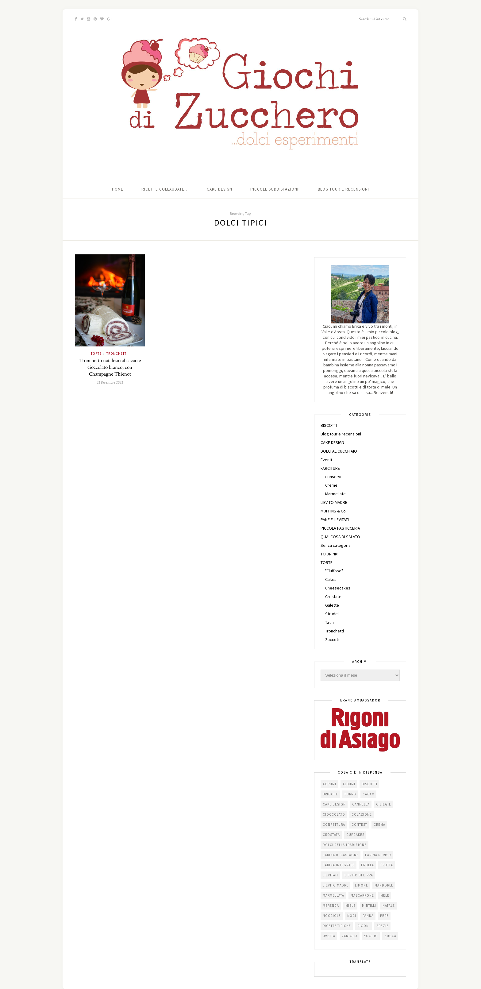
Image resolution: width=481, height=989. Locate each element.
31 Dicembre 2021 (110, 382)
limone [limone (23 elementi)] (361, 885)
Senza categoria (336, 545)
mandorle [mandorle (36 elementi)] (384, 885)
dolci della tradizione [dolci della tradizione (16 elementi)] (345, 845)
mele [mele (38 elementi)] (384, 895)
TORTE (96, 353)
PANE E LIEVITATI (335, 519)
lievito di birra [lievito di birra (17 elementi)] (358, 875)
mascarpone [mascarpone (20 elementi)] (362, 895)
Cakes (331, 579)
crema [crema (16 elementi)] (379, 824)
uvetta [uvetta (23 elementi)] (329, 936)
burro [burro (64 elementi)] (350, 794)
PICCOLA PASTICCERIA (340, 528)
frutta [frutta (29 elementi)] (386, 865)
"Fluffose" (334, 571)
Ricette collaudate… (165, 189)
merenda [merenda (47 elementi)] (331, 905)
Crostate (333, 596)
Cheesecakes (337, 588)
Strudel (332, 613)
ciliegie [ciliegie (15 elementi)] (383, 804)
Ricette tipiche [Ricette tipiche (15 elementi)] (337, 926)
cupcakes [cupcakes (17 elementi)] (355, 835)
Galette (332, 605)
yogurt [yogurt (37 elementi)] (371, 936)
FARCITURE (330, 468)
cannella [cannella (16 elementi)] (361, 804)
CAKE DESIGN (332, 442)
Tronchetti (117, 353)
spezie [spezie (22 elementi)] (382, 926)
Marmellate (335, 493)
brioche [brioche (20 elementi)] (330, 794)
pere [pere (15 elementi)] (384, 916)
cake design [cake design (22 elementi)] (334, 804)
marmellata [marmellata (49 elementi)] (333, 895)
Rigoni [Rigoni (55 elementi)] (363, 926)
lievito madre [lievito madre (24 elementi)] (335, 885)
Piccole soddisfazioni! (275, 189)
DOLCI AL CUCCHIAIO (339, 451)
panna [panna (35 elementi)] (368, 916)
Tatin (329, 622)
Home (117, 189)
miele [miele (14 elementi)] (350, 905)
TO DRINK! (329, 554)
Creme (331, 485)
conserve (334, 476)
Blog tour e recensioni (343, 189)
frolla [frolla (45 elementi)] (367, 865)
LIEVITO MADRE (334, 502)
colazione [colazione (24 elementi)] (362, 814)
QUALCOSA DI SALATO (340, 536)
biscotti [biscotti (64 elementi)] (369, 784)
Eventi (326, 459)
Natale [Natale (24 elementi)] (389, 905)
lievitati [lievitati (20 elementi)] (330, 875)
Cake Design (219, 189)
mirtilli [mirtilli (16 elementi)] (369, 905)
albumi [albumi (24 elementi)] (349, 784)
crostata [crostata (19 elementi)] (331, 835)
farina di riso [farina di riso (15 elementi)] (378, 855)
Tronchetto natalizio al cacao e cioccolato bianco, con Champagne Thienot (110, 367)
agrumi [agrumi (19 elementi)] (329, 784)
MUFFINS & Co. (334, 511)
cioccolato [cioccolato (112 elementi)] (334, 814)
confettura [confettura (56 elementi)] (334, 824)
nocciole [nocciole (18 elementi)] (332, 916)
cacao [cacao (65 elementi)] (369, 794)
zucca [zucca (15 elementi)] (390, 936)
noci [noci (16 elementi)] (351, 916)
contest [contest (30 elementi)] (359, 824)
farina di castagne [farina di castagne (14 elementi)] (341, 855)
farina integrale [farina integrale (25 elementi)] (339, 865)
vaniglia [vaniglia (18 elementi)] (350, 936)
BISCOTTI (329, 425)
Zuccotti (333, 639)
